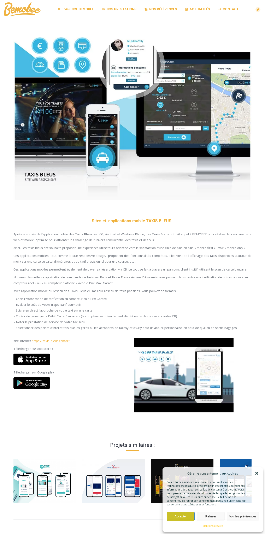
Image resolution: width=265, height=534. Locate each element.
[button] (257, 473)
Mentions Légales (213, 526)
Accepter (181, 516)
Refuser (210, 516)
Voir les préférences (243, 516)
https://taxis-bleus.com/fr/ (51, 341)
